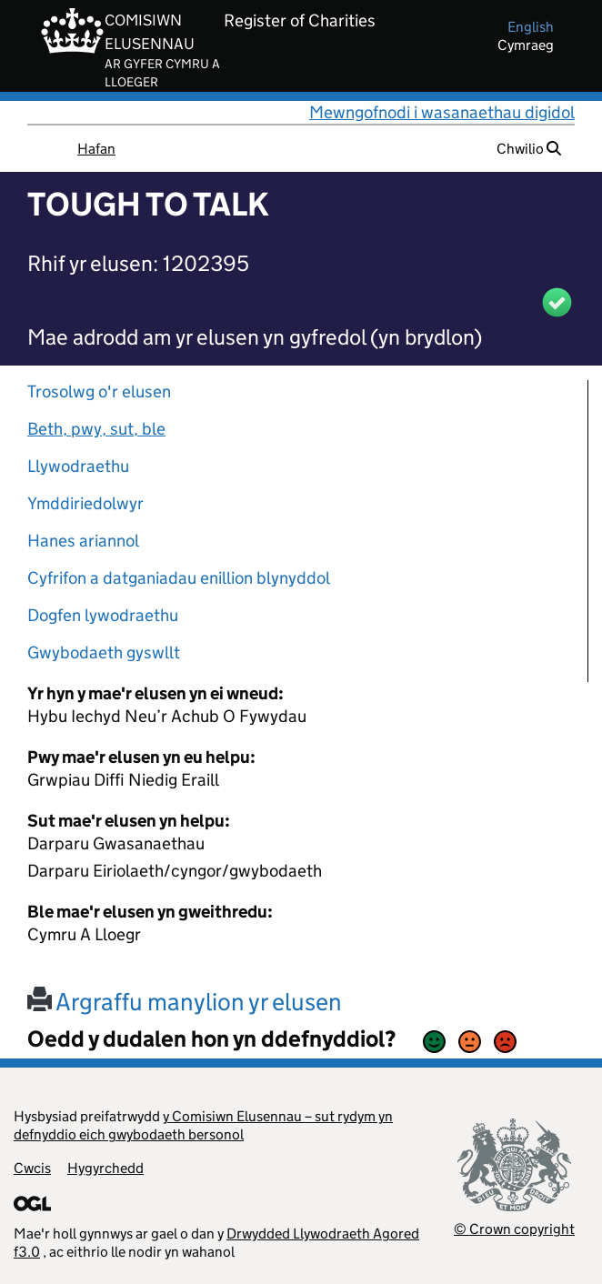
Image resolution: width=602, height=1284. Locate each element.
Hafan (96, 148)
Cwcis (32, 1168)
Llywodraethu (78, 466)
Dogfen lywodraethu (102, 615)
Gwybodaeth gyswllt (103, 652)
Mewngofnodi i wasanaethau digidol (442, 112)
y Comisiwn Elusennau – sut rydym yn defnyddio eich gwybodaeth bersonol (203, 1125)
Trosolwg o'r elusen (99, 391)
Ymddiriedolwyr (85, 503)
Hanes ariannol (83, 540)
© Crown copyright (514, 1229)
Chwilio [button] (529, 148)
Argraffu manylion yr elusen (184, 1002)
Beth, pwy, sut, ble (96, 428)
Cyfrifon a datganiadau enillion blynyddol (178, 577)
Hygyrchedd (105, 1168)
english (530, 26)
